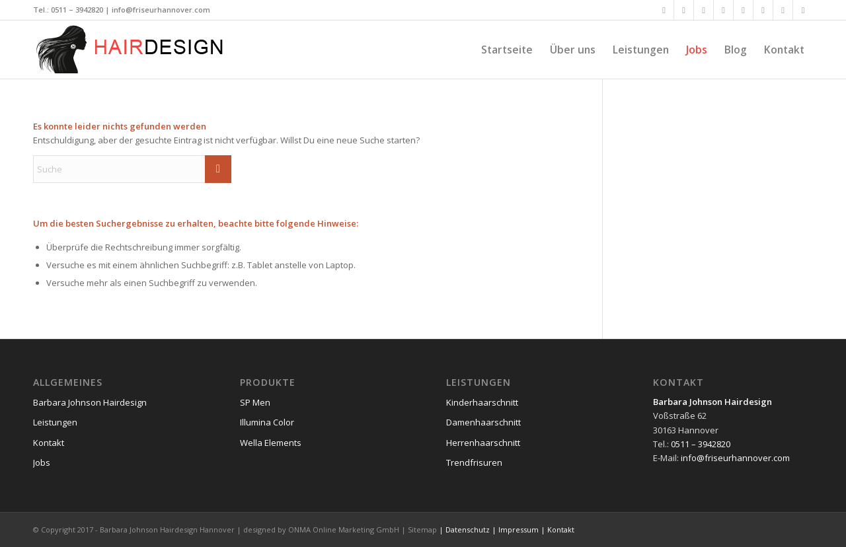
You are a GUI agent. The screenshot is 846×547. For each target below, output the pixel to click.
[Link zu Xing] (703, 10)
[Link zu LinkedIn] (723, 10)
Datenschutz (467, 529)
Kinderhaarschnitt (482, 402)
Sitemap (422, 529)
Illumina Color (267, 422)
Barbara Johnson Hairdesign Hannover (167, 529)
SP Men (255, 402)
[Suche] (132, 169)
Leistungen (55, 422)
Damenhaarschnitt (483, 422)
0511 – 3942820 (77, 10)
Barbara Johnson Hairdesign (90, 402)
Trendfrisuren (474, 462)
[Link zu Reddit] (803, 10)
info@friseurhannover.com (161, 10)
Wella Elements (270, 443)
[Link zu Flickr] (743, 10)
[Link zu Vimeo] (763, 10)
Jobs (41, 462)
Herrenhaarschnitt (483, 443)
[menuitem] (507, 49)
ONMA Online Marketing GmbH (343, 529)
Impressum (518, 529)
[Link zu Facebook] (663, 10)
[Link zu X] (683, 10)
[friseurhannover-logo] (132, 49)
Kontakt (48, 443)
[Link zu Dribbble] (782, 10)
